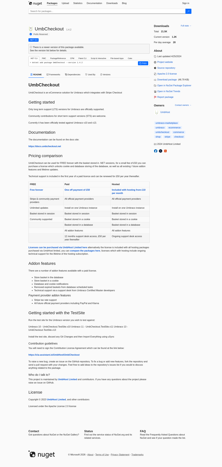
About (90, 454)
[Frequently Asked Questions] (143, 431)
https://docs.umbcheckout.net (44, 146)
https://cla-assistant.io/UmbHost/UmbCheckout (53, 355)
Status (88, 431)
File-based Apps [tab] (117, 58)
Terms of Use (102, 454)
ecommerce (175, 127)
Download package (167, 79)
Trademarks (137, 454)
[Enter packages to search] (107, 11)
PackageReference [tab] (58, 58)
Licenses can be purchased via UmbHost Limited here (57, 247)
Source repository (166, 68)
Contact (33, 431)
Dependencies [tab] (72, 74)
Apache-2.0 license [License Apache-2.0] (167, 74)
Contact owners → (183, 105)
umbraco (160, 127)
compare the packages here (85, 250)
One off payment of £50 (77, 190)
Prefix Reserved (40, 34)
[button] (143, 63)
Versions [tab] (105, 74)
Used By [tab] (90, 74)
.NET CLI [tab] (34, 58)
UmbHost (165, 112)
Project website (165, 62)
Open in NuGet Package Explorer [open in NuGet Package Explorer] (174, 85)
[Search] (188, 11)
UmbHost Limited (67, 379)
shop (158, 137)
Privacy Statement (120, 454)
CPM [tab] (72, 58)
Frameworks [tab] (53, 74)
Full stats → (186, 26)
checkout (178, 137)
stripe (167, 137)
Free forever (36, 190)
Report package (165, 97)
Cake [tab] (130, 58)
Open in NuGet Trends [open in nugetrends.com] (168, 91)
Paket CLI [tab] (82, 58)
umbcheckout (162, 132)
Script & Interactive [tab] (98, 58)
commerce (178, 132)
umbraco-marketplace (167, 123)
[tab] (52, 3)
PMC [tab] (44, 58)
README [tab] (36, 74)
